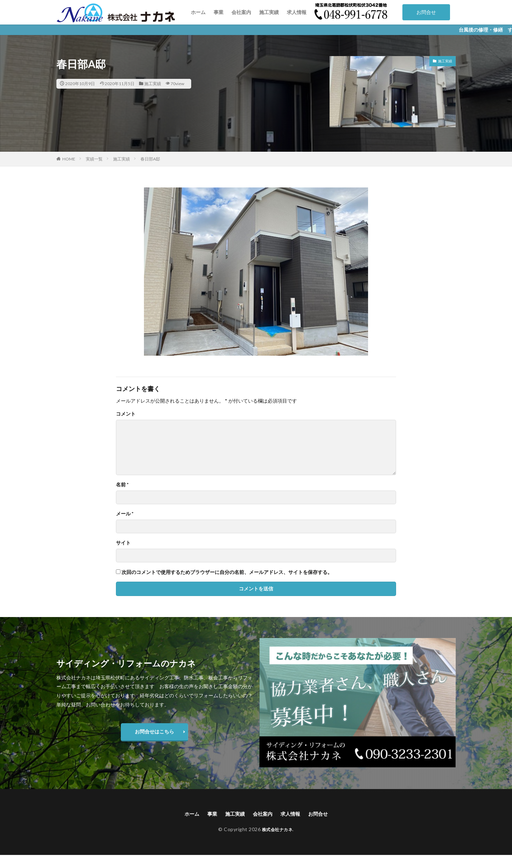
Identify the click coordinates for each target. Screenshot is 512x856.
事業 (218, 12)
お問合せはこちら (154, 731)
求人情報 (296, 12)
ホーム (198, 12)
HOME (68, 159)
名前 (122, 484)
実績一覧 (94, 159)
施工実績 (269, 12)
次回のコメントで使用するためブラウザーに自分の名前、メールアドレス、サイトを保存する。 (227, 572)
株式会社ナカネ (277, 830)
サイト (123, 542)
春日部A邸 (150, 159)
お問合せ (426, 12)
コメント (126, 413)
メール (124, 513)
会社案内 (241, 12)
